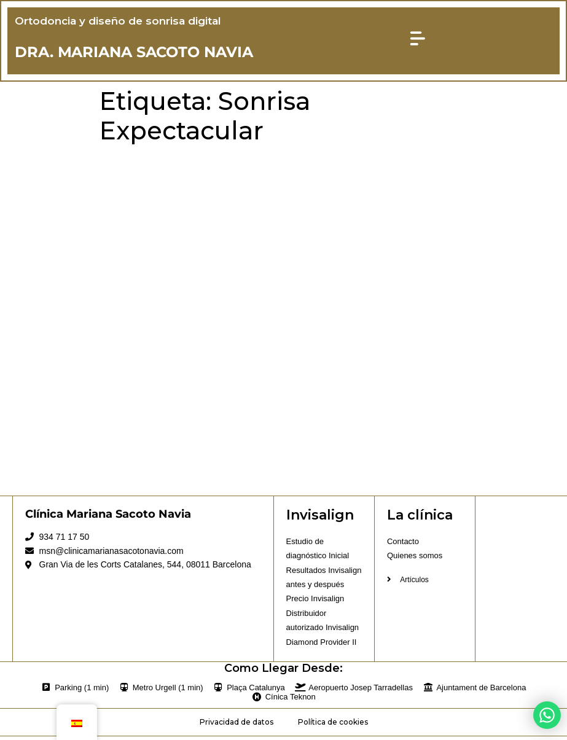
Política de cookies (333, 725)
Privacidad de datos (236, 725)
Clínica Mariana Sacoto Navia (108, 516)
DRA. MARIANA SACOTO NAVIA (135, 53)
